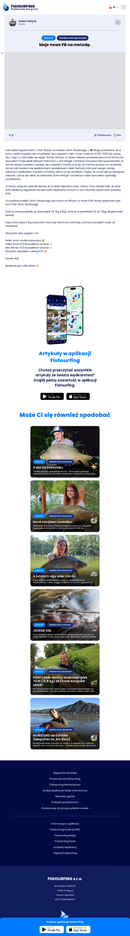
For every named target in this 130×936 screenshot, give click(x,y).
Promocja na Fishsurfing (65, 778)
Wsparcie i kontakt (65, 772)
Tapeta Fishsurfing (65, 853)
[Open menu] (123, 7)
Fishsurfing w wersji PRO (65, 829)
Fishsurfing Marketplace (65, 784)
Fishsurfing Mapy (65, 835)
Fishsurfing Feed (65, 841)
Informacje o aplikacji (65, 823)
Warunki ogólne (65, 796)
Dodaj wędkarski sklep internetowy (65, 790)
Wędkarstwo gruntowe (72, 37)
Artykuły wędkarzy (65, 847)
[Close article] (118, 22)
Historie (48, 37)
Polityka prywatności (65, 802)
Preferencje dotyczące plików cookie (65, 808)
